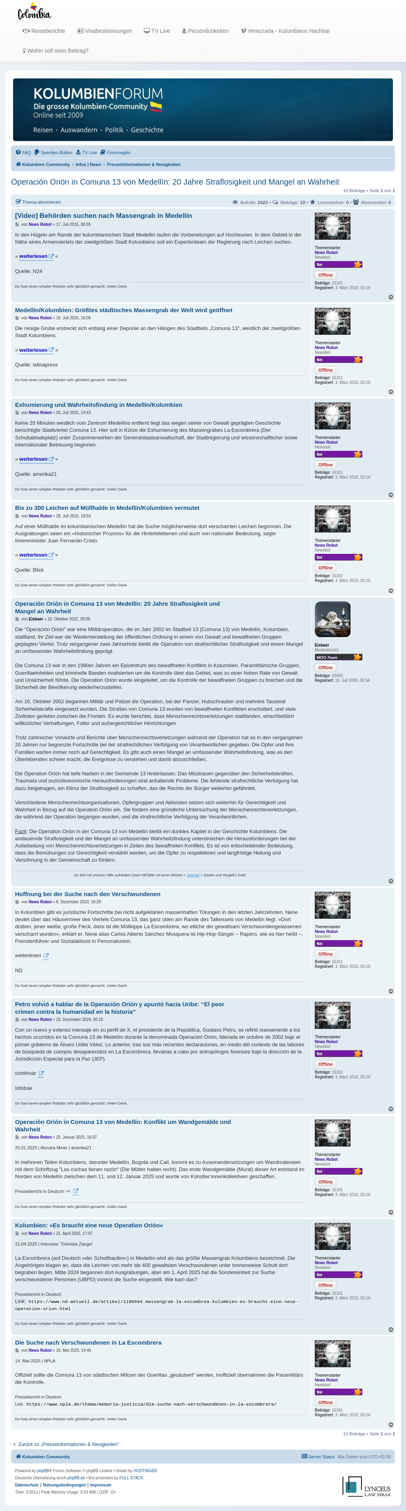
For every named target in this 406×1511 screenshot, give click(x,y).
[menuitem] (23, 152)
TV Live (157, 31)
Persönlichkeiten (205, 31)
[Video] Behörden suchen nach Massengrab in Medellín (103, 215)
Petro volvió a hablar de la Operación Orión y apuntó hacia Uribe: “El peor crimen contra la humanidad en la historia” (119, 1008)
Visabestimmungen (104, 31)
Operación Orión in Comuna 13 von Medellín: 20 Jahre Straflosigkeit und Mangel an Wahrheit (175, 181)
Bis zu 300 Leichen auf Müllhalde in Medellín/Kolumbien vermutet (107, 507)
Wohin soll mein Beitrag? (55, 51)
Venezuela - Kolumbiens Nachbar (285, 31)
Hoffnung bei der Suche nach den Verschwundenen (88, 894)
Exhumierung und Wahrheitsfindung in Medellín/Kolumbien (98, 404)
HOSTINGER (145, 1471)
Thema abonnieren (38, 201)
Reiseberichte (44, 31)
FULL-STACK (131, 1478)
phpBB (43, 1471)
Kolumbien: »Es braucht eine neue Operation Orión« (89, 1225)
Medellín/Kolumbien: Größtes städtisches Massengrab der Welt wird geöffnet (123, 310)
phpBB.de (76, 1478)
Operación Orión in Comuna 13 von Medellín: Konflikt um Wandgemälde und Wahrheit (123, 1125)
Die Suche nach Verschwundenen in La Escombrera (88, 1342)
